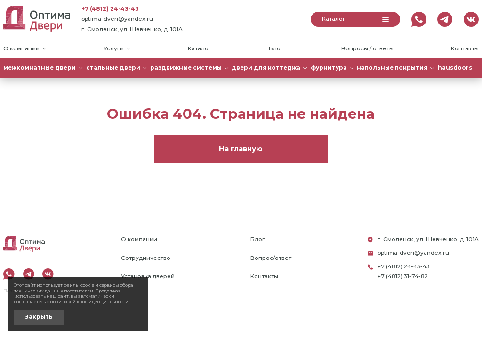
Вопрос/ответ (270, 258)
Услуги (117, 48)
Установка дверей (148, 276)
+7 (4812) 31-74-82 (403, 276)
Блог (276, 48)
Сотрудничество (145, 258)
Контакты (465, 48)
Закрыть (39, 317)
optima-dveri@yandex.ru (117, 19)
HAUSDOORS (455, 68)
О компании (24, 48)
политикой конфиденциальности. (89, 301)
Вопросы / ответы (367, 48)
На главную (241, 149)
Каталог (355, 19)
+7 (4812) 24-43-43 (110, 9)
